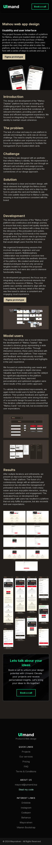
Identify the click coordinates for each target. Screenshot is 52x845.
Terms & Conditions (26, 771)
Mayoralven (26, 822)
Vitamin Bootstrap (26, 827)
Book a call (40, 6)
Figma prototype (14, 56)
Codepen (26, 812)
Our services (26, 756)
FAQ (26, 766)
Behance (26, 817)
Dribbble (26, 802)
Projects (26, 751)
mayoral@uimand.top (26, 784)
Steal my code (26, 789)
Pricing (26, 761)
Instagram (26, 807)
